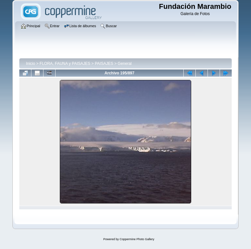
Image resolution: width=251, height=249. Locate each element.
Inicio (30, 63)
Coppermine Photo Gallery (137, 239)
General (125, 63)
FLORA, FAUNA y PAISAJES (65, 63)
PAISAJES (104, 63)
